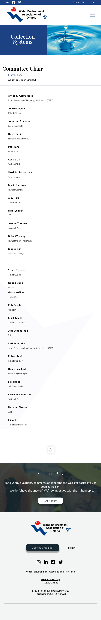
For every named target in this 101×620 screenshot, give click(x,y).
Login (91, 2)
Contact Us (78, 2)
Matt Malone (15, 74)
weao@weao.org (50, 579)
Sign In (71, 547)
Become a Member (42, 547)
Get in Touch (50, 500)
